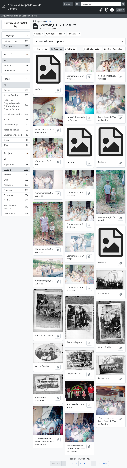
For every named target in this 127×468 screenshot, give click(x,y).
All (5, 60)
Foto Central (15, 71)
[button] (101, 10)
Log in (119, 10)
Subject (8, 153)
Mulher (15, 180)
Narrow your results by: (15, 24)
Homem (15, 175)
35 (98, 463)
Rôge (15, 146)
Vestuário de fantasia (15, 207)
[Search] (101, 4)
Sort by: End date (91, 49)
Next (105, 463)
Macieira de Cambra (15, 115)
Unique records (15, 42)
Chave (15, 140)
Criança (15, 170)
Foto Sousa (15, 66)
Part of (7, 54)
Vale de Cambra (15, 96)
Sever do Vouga (15, 125)
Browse (67, 4)
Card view (56, 49)
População (15, 165)
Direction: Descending (113, 49)
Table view (70, 49)
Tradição (15, 191)
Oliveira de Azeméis (15, 135)
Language (9, 35)
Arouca (15, 120)
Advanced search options (49, 41)
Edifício (15, 201)
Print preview (41, 49)
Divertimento (15, 214)
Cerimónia (15, 196)
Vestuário (15, 185)
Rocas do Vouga (15, 130)
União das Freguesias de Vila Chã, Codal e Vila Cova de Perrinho (15, 105)
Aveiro (15, 91)
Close (48, 21)
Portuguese (15, 47)
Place (7, 79)
